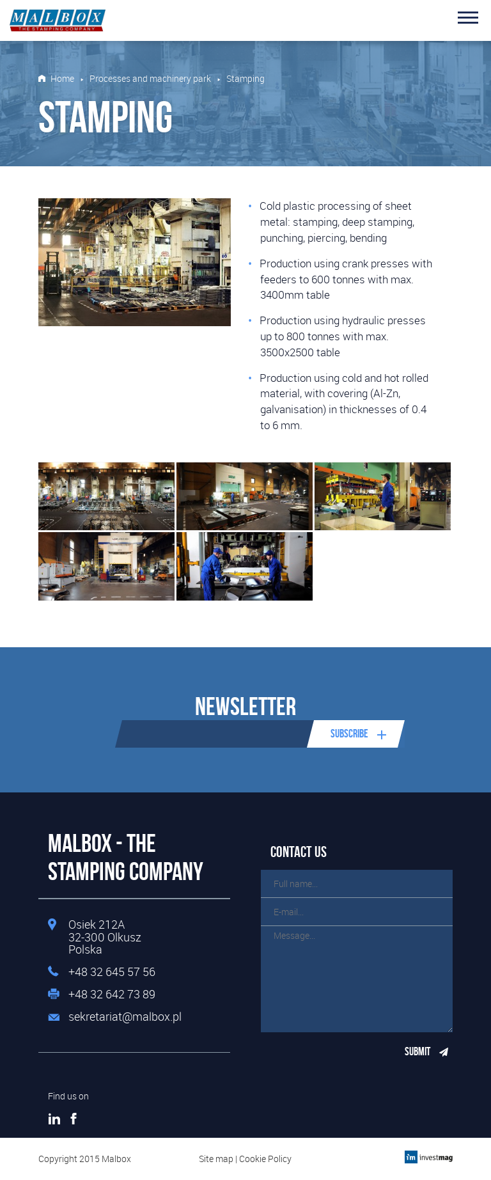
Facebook (73, 1118)
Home (62, 78)
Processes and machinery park (150, 78)
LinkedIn (54, 1118)
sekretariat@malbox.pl (125, 1017)
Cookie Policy (265, 1158)
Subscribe (349, 733)
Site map (216, 1158)
